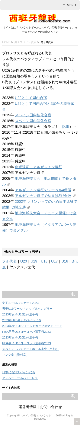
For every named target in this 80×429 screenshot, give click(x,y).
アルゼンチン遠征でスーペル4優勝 (43, 190)
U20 (23, 261)
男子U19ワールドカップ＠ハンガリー (27, 308)
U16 (64, 261)
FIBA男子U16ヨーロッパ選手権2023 (26, 343)
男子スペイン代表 (25, 42)
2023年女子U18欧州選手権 (20, 314)
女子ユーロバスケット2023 (20, 303)
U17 (54, 261)
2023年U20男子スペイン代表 (21, 320)
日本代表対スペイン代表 (18, 372)
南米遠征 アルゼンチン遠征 (38, 167)
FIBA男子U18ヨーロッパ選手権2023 (26, 331)
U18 (44, 261)
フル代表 (9, 261)
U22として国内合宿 (31, 98)
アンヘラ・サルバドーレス (20, 378)
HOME (6, 42)
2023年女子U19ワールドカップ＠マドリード (32, 326)
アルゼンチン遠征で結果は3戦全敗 (43, 196)
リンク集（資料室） (15, 354)
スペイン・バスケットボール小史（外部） (30, 349)
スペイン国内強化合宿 (33, 115)
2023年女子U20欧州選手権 (20, 337)
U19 (34, 261)
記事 (65, 127)
